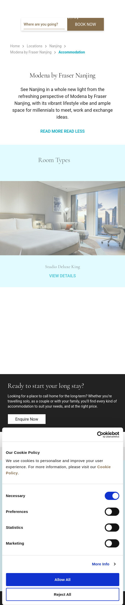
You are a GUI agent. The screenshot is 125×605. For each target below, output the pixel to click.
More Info (100, 564)
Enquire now (26, 419)
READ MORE (51, 131)
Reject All (62, 594)
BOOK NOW (85, 24)
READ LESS (74, 131)
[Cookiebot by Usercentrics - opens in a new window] (97, 434)
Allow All (62, 579)
